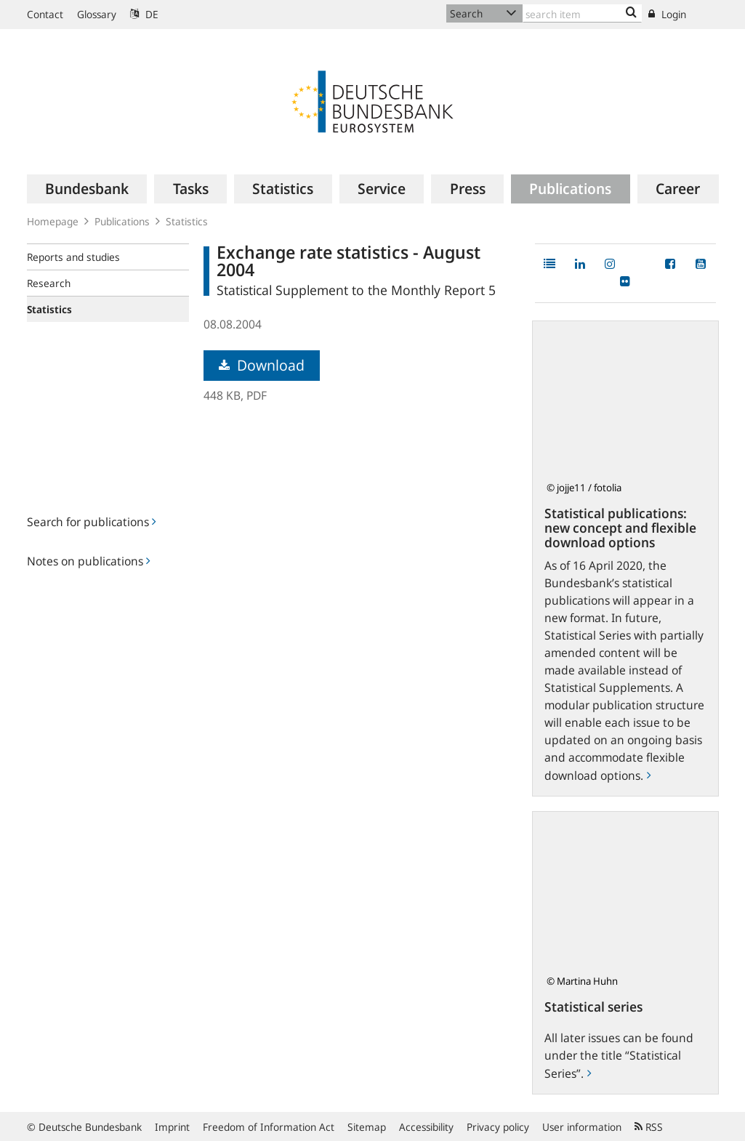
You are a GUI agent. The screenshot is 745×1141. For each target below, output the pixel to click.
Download (262, 365)
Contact (45, 14)
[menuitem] (87, 188)
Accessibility (426, 1127)
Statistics (187, 221)
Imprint (172, 1127)
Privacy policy (498, 1127)
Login (667, 14)
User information (581, 1127)
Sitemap (366, 1127)
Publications (122, 221)
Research (49, 283)
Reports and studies (73, 257)
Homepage (52, 221)
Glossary (96, 14)
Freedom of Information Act (268, 1127)
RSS (649, 1127)
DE (144, 14)
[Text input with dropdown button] (583, 13)
